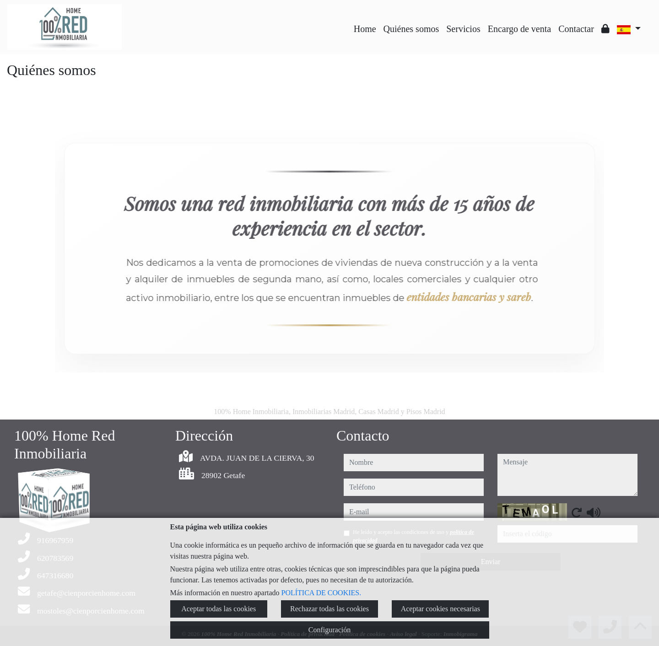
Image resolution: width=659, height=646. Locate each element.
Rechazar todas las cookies (329, 609)
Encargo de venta (519, 29)
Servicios (463, 29)
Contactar (576, 29)
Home (365, 29)
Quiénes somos (411, 29)
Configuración (329, 630)
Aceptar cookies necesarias (440, 609)
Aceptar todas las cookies (218, 609)
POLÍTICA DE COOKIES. (321, 593)
